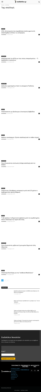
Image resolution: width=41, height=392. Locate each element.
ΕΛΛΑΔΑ (3, 109)
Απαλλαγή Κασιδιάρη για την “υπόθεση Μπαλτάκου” (17, 273)
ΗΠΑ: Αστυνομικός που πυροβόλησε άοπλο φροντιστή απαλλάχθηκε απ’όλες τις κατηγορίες (18, 32)
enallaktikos (3, 34)
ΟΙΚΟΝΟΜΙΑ (4, 56)
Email (3, 351)
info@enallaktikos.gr (24, 369)
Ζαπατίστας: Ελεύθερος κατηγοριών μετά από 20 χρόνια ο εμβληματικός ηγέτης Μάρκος (19, 191)
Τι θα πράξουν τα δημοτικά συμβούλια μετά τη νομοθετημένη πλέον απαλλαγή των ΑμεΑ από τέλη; (20, 218)
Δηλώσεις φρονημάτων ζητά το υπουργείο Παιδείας (17, 86)
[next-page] (8, 280)
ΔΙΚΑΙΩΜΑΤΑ (4, 83)
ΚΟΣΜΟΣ (3, 28)
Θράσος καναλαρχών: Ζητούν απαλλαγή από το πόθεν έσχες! (20, 137)
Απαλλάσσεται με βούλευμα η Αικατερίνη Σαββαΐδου (18, 111)
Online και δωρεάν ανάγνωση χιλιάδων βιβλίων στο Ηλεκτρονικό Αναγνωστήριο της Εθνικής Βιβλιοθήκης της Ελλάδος (26, 312)
